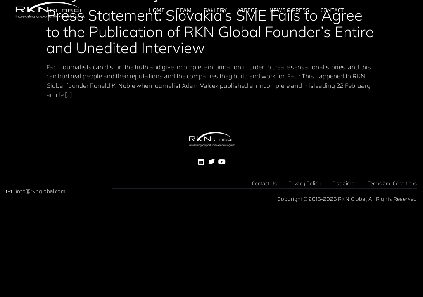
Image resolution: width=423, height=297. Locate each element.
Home (157, 10)
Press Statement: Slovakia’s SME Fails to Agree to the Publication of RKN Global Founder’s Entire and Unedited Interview (210, 31)
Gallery (215, 10)
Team (184, 10)
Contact (332, 10)
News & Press (289, 10)
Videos (248, 10)
